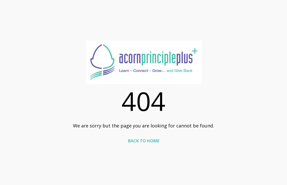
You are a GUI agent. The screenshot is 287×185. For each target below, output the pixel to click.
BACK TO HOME (143, 141)
